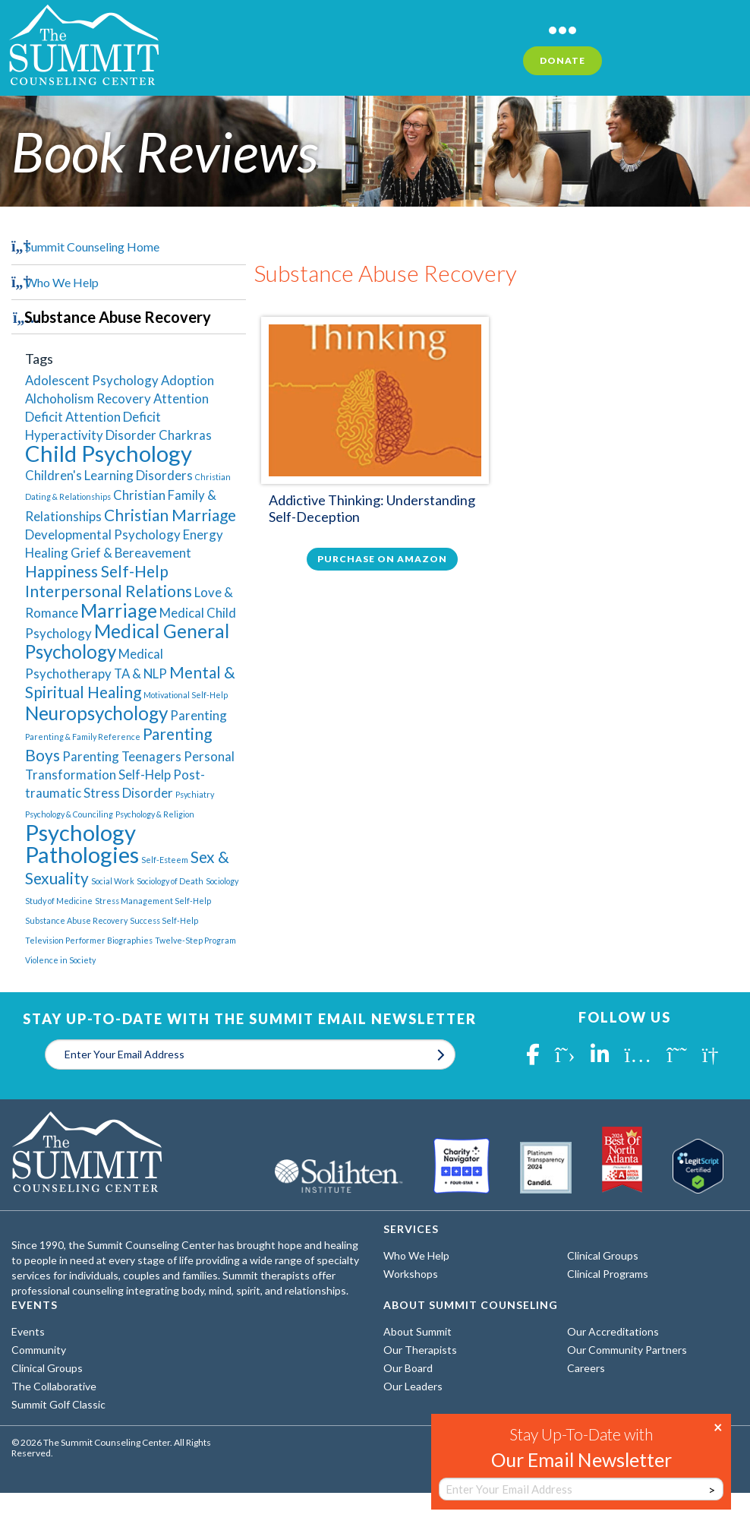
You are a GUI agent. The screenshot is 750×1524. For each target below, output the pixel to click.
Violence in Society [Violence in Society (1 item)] (60, 960)
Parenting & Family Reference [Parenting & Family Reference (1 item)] (82, 736)
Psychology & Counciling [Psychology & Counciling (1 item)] (69, 814)
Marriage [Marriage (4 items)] (118, 610)
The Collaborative (53, 1386)
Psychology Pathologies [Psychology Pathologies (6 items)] (82, 843)
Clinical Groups (602, 1255)
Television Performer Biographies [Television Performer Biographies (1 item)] (89, 940)
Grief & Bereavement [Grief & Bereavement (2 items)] (131, 553)
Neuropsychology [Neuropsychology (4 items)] (96, 713)
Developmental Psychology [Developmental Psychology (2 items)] (103, 534)
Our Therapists (420, 1349)
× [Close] (718, 1426)
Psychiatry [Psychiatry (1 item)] (194, 794)
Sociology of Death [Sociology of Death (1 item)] (170, 881)
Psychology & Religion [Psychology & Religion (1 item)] (154, 814)
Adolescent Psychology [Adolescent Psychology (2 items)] (92, 380)
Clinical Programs (607, 1273)
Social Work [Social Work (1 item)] (112, 881)
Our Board (408, 1367)
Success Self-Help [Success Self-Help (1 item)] (164, 920)
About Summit (417, 1331)
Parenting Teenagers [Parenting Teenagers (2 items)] (121, 756)
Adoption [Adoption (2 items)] (187, 380)
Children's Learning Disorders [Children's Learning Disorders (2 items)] (109, 475)
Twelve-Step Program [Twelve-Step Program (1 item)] (195, 940)
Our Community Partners (627, 1349)
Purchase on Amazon (382, 558)
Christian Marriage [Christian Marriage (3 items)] (170, 514)
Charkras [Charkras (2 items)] (185, 435)
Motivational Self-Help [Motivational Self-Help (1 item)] (185, 695)
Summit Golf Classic (58, 1404)
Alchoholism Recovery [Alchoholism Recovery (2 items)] (88, 398)
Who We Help (62, 282)
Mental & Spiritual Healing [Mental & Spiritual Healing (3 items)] (130, 681)
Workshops (410, 1273)
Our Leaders (413, 1386)
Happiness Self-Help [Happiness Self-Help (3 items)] (97, 570)
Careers (586, 1367)
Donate (562, 60)
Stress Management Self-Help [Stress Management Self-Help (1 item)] (153, 901)
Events (28, 1331)
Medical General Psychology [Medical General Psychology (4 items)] (127, 641)
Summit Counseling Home (92, 246)
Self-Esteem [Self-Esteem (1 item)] (164, 860)
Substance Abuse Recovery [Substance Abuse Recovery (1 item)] (76, 920)
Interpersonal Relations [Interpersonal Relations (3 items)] (108, 590)
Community (38, 1349)
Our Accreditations (613, 1331)
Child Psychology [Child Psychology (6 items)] (108, 453)
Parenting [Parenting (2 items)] (198, 715)
